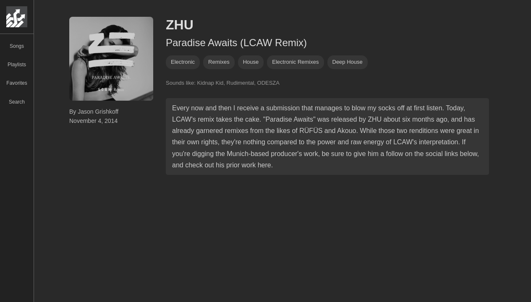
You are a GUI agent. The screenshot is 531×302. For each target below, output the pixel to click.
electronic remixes (295, 62)
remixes (219, 62)
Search (17, 102)
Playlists (17, 65)
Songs (17, 46)
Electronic (183, 62)
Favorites (16, 83)
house (251, 62)
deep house (347, 62)
